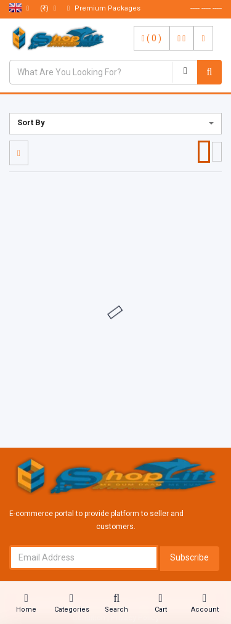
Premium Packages (103, 8)
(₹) (48, 8)
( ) (151, 38)
